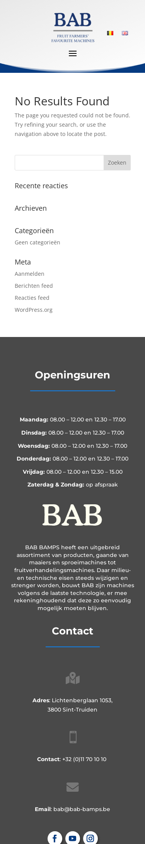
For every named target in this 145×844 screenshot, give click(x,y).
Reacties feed (32, 297)
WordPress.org (34, 309)
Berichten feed (34, 285)
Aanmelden (29, 273)
